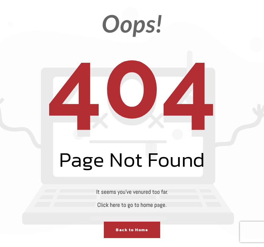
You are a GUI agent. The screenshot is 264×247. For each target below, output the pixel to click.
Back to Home (132, 230)
